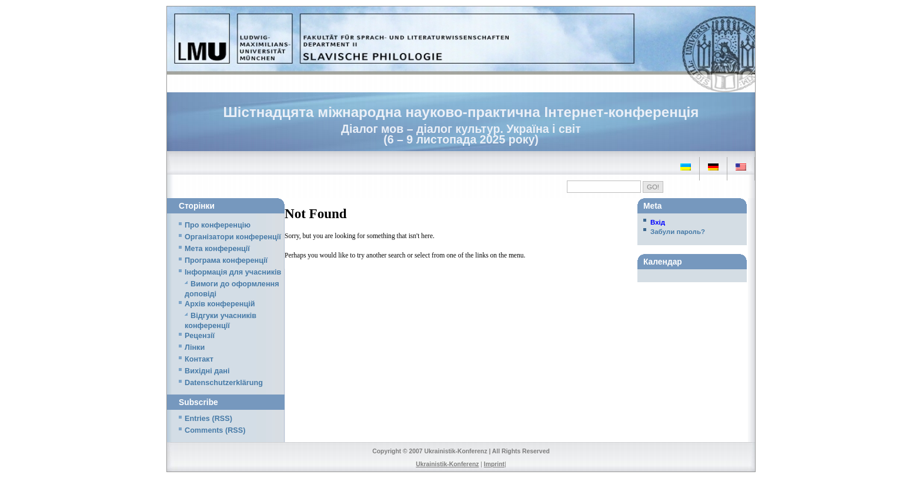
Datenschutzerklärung (224, 383)
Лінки (195, 347)
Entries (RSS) (208, 419)
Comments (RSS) (215, 430)
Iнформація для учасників (233, 272)
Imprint (494, 464)
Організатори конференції (233, 237)
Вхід (657, 222)
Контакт (199, 359)
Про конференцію (217, 225)
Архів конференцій (220, 304)
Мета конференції (217, 249)
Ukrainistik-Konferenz (447, 464)
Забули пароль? (677, 231)
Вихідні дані (207, 371)
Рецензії (200, 336)
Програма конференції (226, 260)
